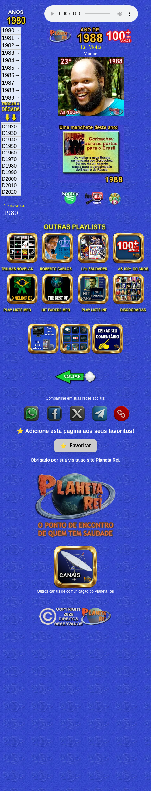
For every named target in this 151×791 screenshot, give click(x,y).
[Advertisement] (58, 669)
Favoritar (75, 446)
